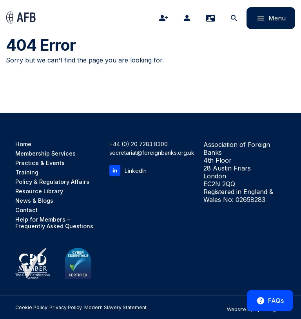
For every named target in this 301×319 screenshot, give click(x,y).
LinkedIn (127, 170)
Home (23, 144)
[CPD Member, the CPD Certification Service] (32, 263)
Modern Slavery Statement (99, 307)
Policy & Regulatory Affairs (51, 181)
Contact (26, 210)
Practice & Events (39, 163)
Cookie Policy (27, 307)
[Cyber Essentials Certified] (78, 263)
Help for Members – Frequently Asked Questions (54, 222)
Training (26, 172)
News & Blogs (34, 200)
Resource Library (38, 191)
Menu (266, 18)
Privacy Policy (57, 307)
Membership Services (44, 153)
